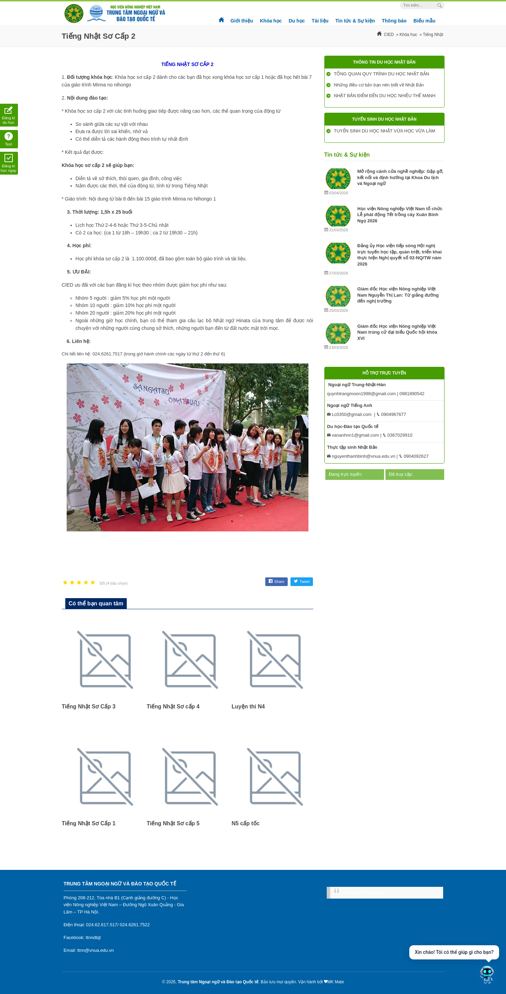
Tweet (301, 581)
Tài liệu (320, 21)
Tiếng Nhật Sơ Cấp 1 (89, 823)
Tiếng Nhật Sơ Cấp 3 (89, 706)
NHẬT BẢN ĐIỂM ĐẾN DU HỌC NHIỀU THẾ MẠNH (385, 95)
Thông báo (394, 21)
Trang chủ (222, 17)
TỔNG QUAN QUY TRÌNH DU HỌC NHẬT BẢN (382, 73)
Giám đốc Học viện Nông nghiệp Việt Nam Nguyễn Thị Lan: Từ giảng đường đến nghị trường (398, 295)
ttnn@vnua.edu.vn (95, 950)
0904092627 (414, 456)
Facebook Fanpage (363, 892)
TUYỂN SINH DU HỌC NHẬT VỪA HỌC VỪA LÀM (385, 130)
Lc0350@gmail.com (349, 414)
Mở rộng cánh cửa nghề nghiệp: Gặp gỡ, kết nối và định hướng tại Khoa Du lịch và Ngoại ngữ (400, 177)
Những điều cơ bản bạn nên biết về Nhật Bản (379, 84)
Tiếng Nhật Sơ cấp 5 (173, 823)
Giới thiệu (241, 21)
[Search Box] (440, 5)
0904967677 (391, 414)
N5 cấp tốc (246, 823)
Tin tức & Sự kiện (355, 21)
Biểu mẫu (424, 21)
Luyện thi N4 (248, 706)
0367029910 (397, 435)
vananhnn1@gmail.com (353, 435)
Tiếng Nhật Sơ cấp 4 (173, 706)
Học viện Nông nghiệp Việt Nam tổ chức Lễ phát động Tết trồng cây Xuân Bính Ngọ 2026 (400, 214)
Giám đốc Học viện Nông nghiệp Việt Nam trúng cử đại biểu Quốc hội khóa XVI (397, 332)
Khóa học (270, 21)
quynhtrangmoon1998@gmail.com (361, 393)
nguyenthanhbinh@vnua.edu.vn (361, 456)
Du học (297, 21)
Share (276, 581)
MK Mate (335, 981)
